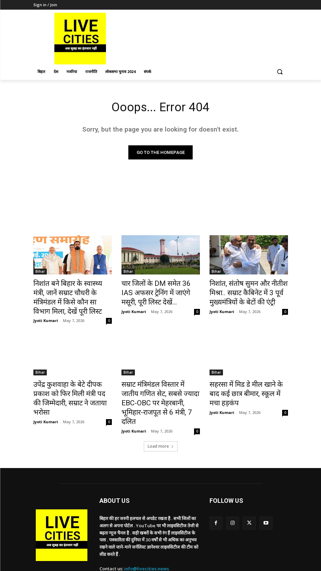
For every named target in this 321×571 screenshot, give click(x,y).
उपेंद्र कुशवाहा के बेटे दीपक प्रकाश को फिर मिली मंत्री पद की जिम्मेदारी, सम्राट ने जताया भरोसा (72, 379)
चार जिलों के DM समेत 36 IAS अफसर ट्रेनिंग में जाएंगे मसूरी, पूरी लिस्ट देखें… (155, 292)
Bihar (40, 272)
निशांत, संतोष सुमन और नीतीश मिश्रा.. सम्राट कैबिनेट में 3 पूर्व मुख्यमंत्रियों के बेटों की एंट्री (249, 292)
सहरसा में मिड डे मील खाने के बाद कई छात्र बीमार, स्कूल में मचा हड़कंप (248, 375)
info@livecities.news (146, 540)
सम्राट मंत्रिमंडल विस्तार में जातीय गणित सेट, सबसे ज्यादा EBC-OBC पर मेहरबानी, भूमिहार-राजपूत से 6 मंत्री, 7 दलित (158, 382)
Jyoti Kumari (45, 308)
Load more (161, 418)
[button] (280, 72)
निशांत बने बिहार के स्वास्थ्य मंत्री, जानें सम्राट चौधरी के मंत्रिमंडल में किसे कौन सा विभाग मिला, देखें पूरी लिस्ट (72, 292)
